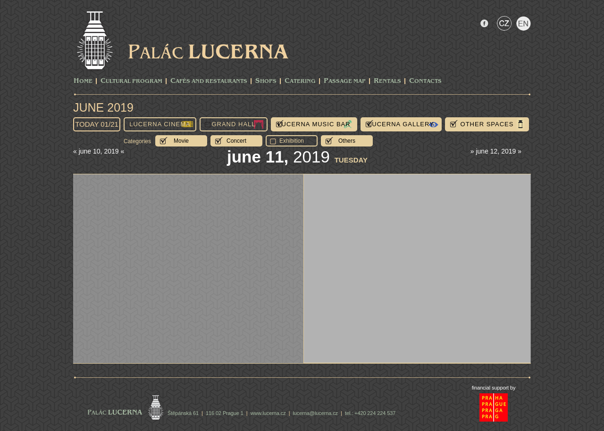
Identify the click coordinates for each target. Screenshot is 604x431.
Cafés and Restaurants (208, 81)
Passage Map (345, 81)
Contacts (425, 81)
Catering (300, 81)
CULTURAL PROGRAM (131, 81)
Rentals (387, 81)
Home (83, 81)
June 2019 (103, 107)
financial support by (494, 387)
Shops (266, 81)
